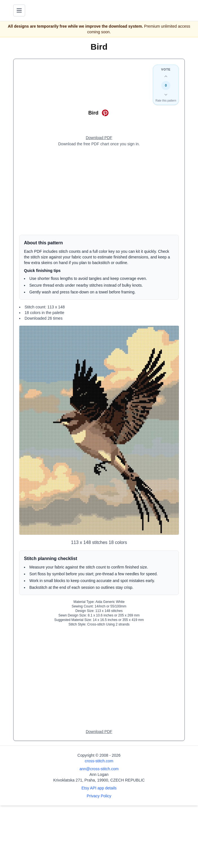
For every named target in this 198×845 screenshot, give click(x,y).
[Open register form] (99, 138)
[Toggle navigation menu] (19, 10)
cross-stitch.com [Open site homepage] (99, 761)
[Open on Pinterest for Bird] (105, 112)
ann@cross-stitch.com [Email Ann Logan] (99, 769)
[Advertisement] (99, 190)
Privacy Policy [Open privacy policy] (99, 796)
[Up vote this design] (165, 76)
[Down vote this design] (165, 94)
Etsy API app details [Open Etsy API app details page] (99, 788)
